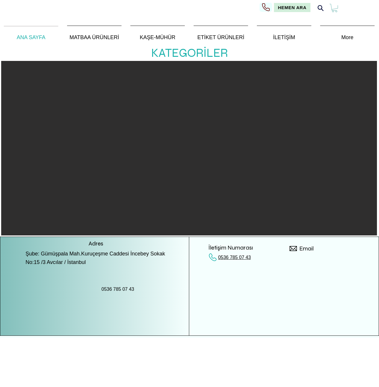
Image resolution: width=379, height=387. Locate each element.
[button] (335, 8)
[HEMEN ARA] (292, 7)
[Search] (320, 8)
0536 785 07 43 (234, 257)
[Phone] (266, 7)
